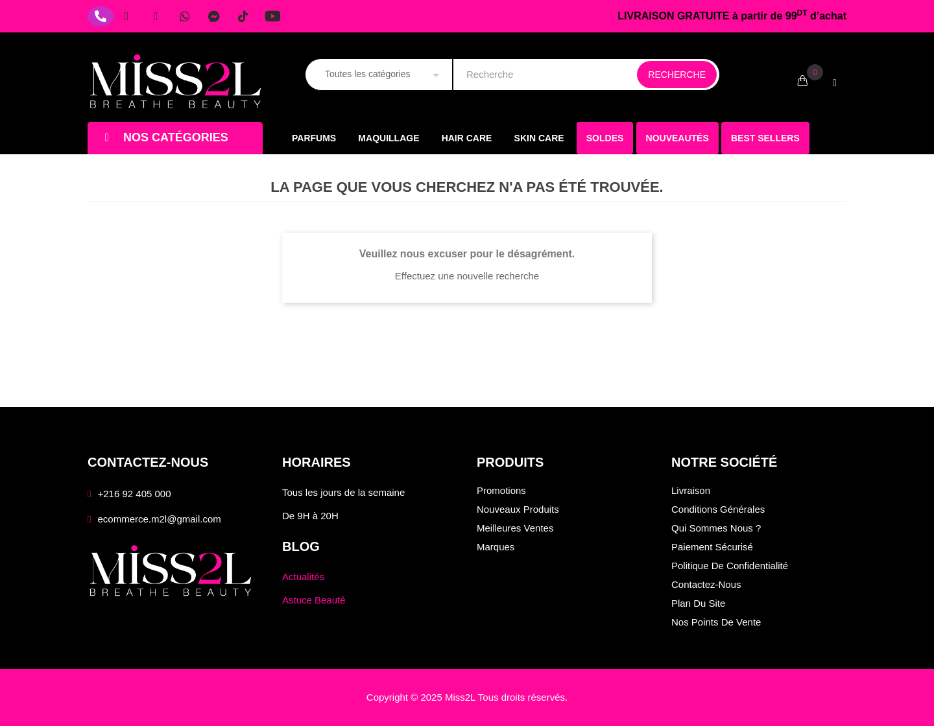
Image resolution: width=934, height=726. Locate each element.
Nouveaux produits (518, 509)
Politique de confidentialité (729, 565)
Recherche (677, 74)
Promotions (501, 490)
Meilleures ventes (515, 527)
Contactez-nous (706, 584)
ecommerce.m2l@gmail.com (159, 518)
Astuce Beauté (314, 599)
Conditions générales (718, 509)
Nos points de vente (716, 621)
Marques (495, 546)
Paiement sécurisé (712, 546)
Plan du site (698, 603)
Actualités (303, 576)
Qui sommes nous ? (716, 527)
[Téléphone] (101, 16)
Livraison (690, 490)
